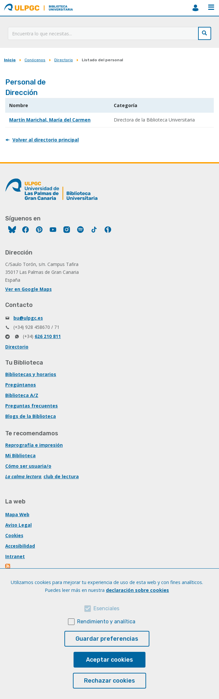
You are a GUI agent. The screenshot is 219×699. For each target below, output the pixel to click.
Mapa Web (17, 514)
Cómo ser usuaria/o (28, 466)
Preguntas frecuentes (31, 406)
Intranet (15, 556)
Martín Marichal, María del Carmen (50, 120)
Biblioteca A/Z (21, 395)
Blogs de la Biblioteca (30, 416)
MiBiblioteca (195, 8)
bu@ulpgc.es (28, 318)
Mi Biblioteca (20, 455)
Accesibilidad (20, 546)
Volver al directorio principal (45, 140)
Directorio (63, 60)
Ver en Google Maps (28, 289)
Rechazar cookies (109, 680)
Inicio (10, 60)
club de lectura (61, 476)
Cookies (14, 535)
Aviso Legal (18, 525)
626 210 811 (48, 336)
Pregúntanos (20, 385)
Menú (211, 7)
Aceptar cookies (109, 659)
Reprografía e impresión (34, 445)
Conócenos (35, 60)
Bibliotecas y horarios (30, 374)
